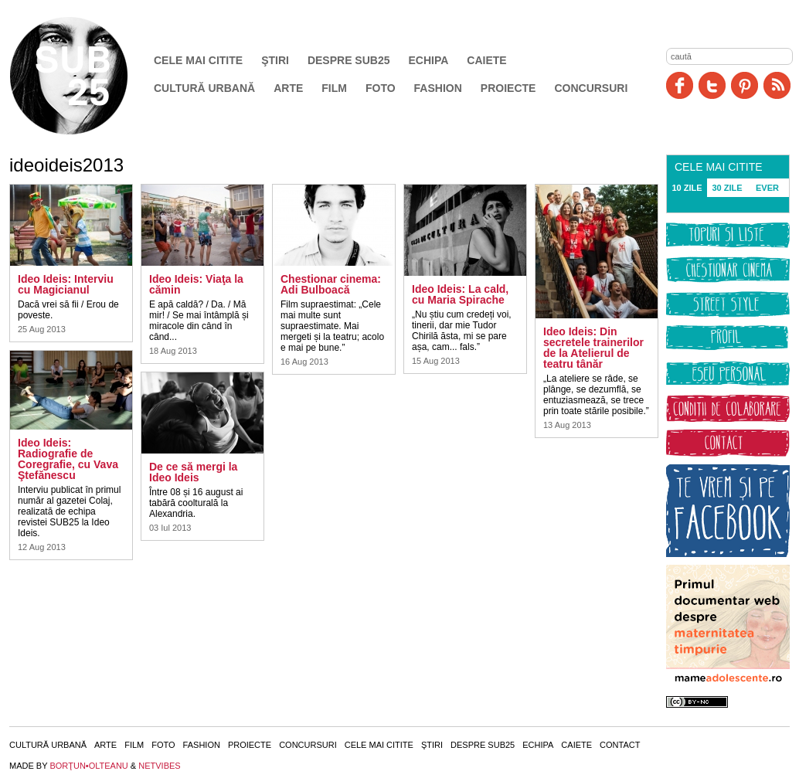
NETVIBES (159, 765)
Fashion (438, 88)
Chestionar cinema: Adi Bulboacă (330, 284)
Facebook (679, 85)
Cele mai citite (198, 60)
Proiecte (508, 88)
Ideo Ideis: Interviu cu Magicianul (66, 284)
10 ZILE (687, 187)
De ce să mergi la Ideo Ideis (193, 472)
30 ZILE (727, 187)
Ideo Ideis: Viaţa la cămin (196, 284)
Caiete (486, 60)
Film (334, 88)
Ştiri (275, 60)
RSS (776, 85)
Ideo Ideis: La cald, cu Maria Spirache (460, 294)
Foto (381, 88)
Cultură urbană (204, 88)
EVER (767, 187)
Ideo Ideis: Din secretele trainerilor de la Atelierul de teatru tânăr (593, 347)
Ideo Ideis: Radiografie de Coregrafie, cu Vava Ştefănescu (68, 459)
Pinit (744, 85)
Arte (288, 88)
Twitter (712, 85)
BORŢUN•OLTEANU (88, 765)
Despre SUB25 (349, 60)
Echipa (429, 60)
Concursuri (590, 88)
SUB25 (86, 75)
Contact (620, 744)
